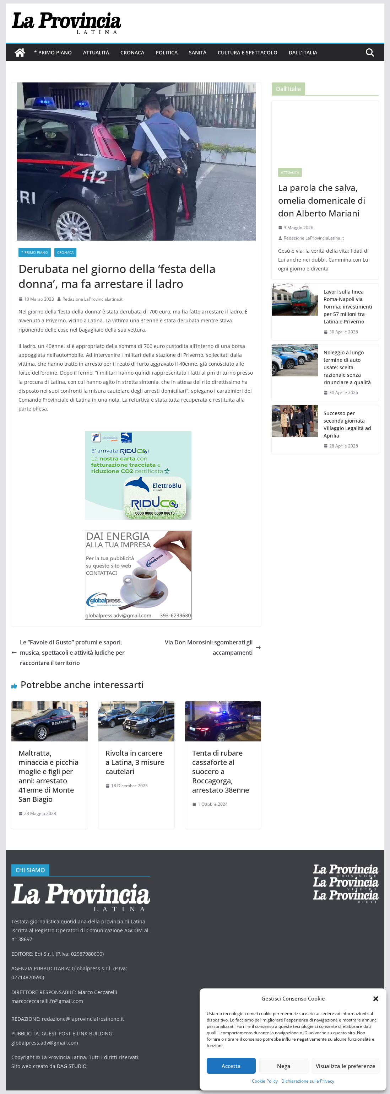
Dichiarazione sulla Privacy (307, 1081)
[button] (375, 998)
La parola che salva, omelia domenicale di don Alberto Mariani (321, 200)
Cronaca (132, 52)
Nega (284, 1065)
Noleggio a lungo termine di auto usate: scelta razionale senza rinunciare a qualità (347, 367)
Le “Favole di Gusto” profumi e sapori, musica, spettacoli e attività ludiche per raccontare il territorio (68, 652)
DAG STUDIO (72, 1066)
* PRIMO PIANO (53, 52)
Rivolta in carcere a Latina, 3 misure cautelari (134, 762)
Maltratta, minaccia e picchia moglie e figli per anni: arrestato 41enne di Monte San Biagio (48, 776)
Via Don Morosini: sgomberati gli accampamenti (213, 647)
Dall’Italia (303, 52)
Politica (167, 52)
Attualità (96, 52)
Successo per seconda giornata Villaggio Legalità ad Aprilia (347, 424)
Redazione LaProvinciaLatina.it (93, 299)
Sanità (197, 52)
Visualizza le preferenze (345, 1065)
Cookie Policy (265, 1081)
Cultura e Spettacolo (247, 52)
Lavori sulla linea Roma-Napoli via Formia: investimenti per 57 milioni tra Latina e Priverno (348, 306)
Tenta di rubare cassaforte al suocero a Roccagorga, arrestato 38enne (220, 771)
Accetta (231, 1065)
